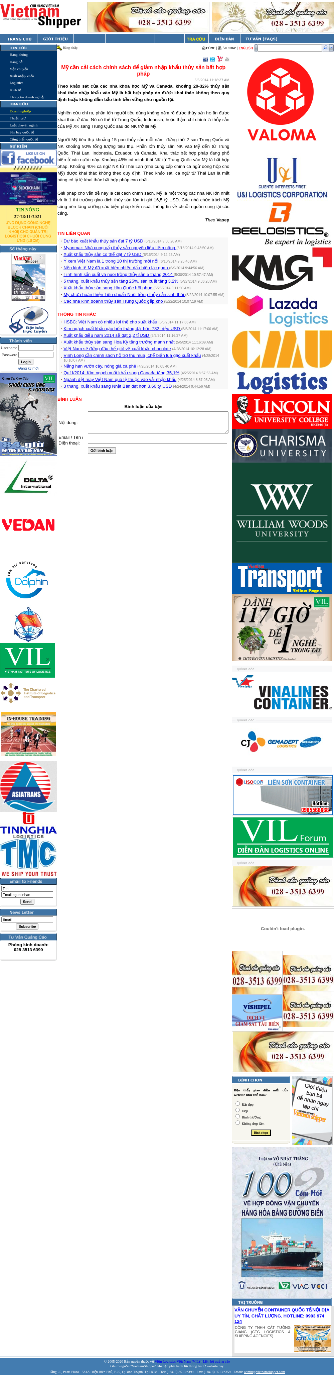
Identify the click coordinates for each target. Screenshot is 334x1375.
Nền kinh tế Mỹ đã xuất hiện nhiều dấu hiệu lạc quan (116, 267)
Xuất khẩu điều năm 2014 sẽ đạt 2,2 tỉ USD (106, 335)
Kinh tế (15, 90)
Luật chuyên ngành (24, 125)
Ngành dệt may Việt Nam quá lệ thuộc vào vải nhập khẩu (119, 379)
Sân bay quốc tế (22, 132)
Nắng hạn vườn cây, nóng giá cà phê (99, 366)
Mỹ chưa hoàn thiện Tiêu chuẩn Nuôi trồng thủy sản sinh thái (124, 294)
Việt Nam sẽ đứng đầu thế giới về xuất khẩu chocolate (117, 348)
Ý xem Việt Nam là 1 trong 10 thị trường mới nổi (111, 261)
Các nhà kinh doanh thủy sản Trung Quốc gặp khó (113, 301)
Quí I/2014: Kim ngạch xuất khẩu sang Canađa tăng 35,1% (121, 372)
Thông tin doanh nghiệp (27, 97)
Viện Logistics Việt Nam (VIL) (177, 1361)
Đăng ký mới (28, 368)
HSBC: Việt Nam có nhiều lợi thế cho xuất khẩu (110, 321)
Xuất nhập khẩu (22, 76)
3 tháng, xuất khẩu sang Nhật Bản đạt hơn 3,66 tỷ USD (118, 386)
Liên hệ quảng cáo (216, 1361)
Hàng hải (16, 62)
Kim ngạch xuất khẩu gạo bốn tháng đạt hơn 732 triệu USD (122, 328)
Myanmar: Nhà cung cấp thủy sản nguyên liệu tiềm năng (119, 247)
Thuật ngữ (18, 118)
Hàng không (19, 55)
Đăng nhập (70, 48)
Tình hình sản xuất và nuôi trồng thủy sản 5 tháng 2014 (118, 274)
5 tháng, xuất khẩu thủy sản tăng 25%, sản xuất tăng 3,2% (121, 281)
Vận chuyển (19, 69)
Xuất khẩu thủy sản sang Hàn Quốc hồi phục (108, 287)
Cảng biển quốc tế (24, 139)
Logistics (16, 83)
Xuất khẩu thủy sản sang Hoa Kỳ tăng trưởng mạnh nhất (119, 342)
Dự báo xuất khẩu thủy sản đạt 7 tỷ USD (103, 240)
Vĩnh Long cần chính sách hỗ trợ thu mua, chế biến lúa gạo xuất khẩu (132, 355)
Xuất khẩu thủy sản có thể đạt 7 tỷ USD (103, 254)
